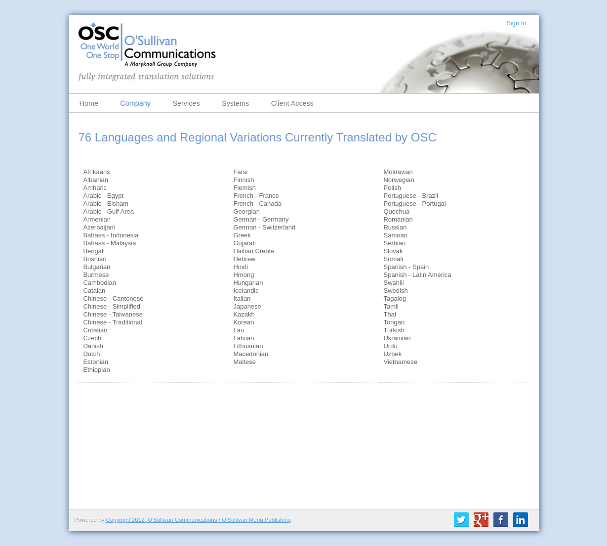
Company (135, 103)
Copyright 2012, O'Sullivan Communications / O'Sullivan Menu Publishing (198, 520)
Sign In (516, 23)
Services (186, 103)
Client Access (292, 103)
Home (89, 103)
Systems (235, 103)
